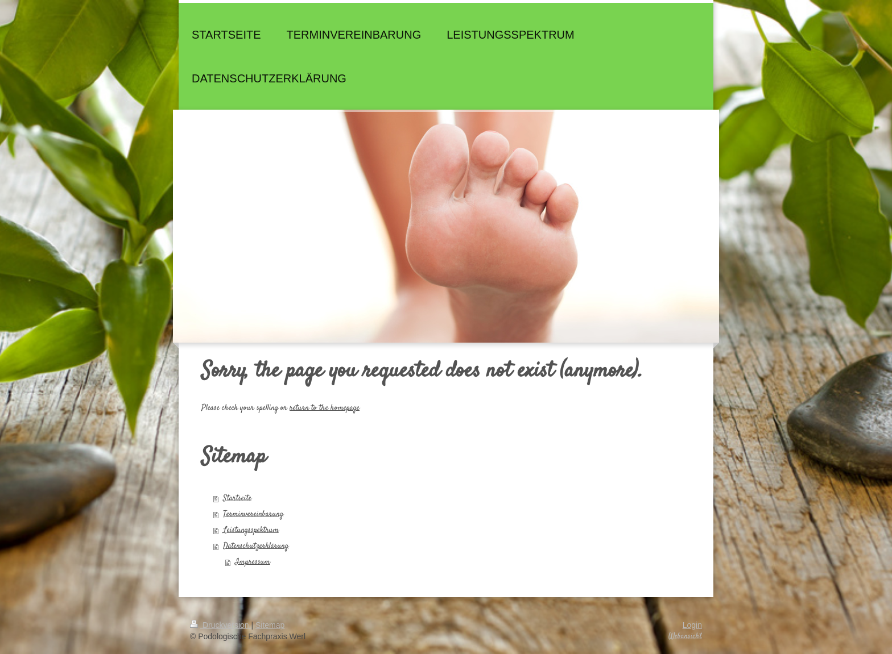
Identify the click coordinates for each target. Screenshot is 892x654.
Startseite (237, 498)
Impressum (252, 562)
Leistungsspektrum (251, 530)
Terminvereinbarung (253, 514)
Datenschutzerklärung (255, 546)
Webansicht (685, 636)
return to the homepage (325, 408)
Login (692, 625)
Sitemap (269, 625)
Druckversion (220, 625)
